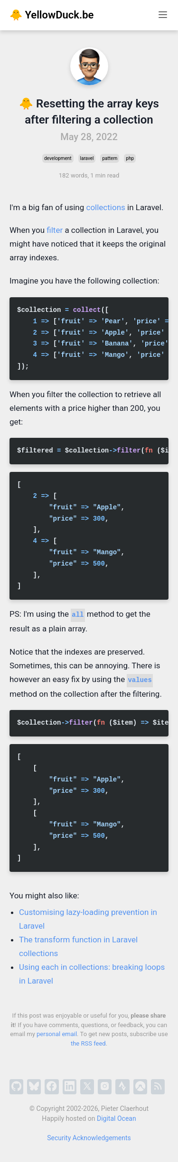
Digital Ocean (116, 1118)
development (58, 158)
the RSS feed (88, 1043)
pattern (109, 158)
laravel (87, 158)
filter (55, 230)
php (130, 158)
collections (105, 207)
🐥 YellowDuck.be (51, 15)
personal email (57, 1034)
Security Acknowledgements (89, 1138)
